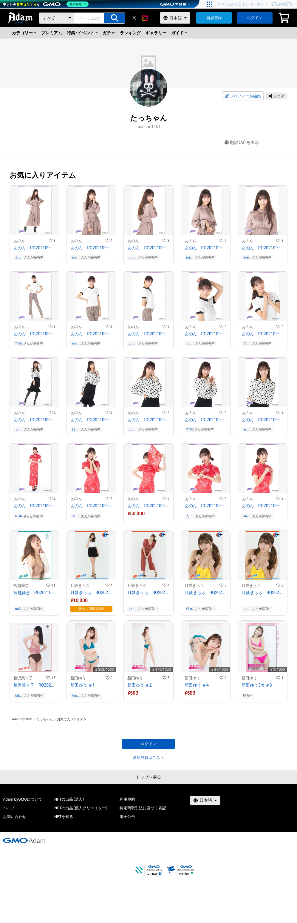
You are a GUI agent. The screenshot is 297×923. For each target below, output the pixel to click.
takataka (19, 695)
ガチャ (109, 32)
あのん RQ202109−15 (263, 419)
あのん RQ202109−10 (263, 333)
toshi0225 (76, 695)
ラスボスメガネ (189, 343)
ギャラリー (156, 33)
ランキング (130, 33)
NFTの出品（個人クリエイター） (81, 808)
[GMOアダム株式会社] (24, 840)
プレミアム (51, 32)
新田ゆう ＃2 (139, 685)
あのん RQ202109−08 (148, 333)
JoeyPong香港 (247, 257)
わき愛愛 (18, 257)
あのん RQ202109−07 (91, 333)
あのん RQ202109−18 (148, 505)
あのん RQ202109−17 (91, 505)
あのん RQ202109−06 (34, 333)
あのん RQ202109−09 (206, 333)
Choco (190, 608)
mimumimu (75, 257)
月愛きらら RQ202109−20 (263, 592)
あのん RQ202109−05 (263, 247)
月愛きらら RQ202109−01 (91, 592)
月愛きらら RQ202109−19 (206, 592)
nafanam (18, 608)
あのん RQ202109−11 (34, 419)
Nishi (19, 516)
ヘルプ (9, 808)
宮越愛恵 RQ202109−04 (34, 592)
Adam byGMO (22, 719)
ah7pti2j (246, 516)
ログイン (254, 18)
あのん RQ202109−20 (263, 505)
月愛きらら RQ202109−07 (148, 592)
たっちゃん (132, 257)
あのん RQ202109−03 (148, 247)
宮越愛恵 (21, 585)
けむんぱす (75, 429)
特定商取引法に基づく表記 (143, 808)
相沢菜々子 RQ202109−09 (34, 685)
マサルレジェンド (246, 608)
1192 (19, 343)
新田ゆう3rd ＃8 (257, 685)
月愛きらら (80, 585)
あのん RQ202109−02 (91, 247)
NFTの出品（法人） (69, 799)
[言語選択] (175, 18)
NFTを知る (63, 816)
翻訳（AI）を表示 (242, 142)
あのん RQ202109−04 (206, 247)
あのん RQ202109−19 (206, 505)
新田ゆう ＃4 (197, 685)
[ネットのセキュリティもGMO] (45, 4)
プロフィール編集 (243, 96)
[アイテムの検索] (114, 18)
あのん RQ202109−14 (206, 419)
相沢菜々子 (23, 678)
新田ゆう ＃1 (82, 685)
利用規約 (127, 799)
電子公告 (127, 816)
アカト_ (246, 343)
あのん (19, 241)
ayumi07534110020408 (247, 429)
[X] (134, 18)
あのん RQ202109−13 (148, 419)
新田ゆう (78, 678)
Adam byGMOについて (22, 799)
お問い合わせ (14, 816)
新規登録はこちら (148, 757)
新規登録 (214, 18)
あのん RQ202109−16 (34, 505)
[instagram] (145, 18)
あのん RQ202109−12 (91, 419)
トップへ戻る (148, 777)
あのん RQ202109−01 (34, 247)
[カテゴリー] (57, 18)
